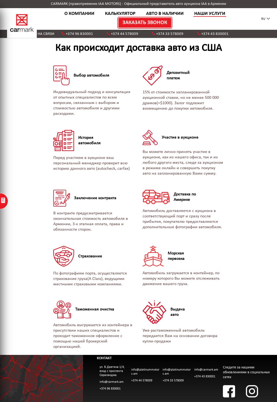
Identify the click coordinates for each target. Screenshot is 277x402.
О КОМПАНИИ (79, 13)
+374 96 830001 (79, 34)
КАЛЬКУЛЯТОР (120, 13)
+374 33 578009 (169, 34)
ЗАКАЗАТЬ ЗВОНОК (145, 22)
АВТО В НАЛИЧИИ (165, 13)
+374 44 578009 (124, 34)
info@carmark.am (112, 382)
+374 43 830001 (215, 34)
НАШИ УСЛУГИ (209, 13)
